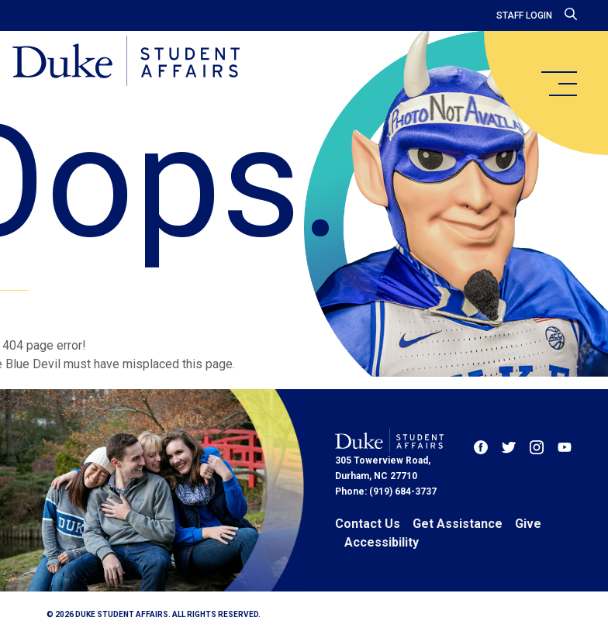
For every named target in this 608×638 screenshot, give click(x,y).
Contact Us (367, 523)
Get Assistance (458, 523)
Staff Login (524, 15)
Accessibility (381, 542)
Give (528, 523)
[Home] (126, 62)
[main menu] (558, 83)
